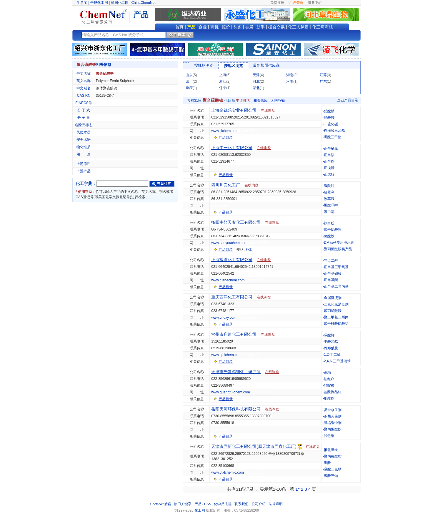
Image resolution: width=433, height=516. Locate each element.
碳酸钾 (329, 335)
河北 (256, 81)
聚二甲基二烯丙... (338, 317)
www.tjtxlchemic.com (227, 472)
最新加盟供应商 (266, 65)
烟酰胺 (329, 398)
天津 (256, 75)
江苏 (323, 75)
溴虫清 (329, 212)
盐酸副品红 (333, 392)
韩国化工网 (120, 3)
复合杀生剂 (333, 410)
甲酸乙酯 (331, 342)
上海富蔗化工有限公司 (231, 259)
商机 (214, 27)
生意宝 (82, 3)
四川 (189, 81)
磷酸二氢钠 (333, 469)
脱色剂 (329, 436)
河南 (289, 81)
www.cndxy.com (223, 317)
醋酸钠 (329, 111)
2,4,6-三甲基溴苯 (337, 361)
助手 (261, 27)
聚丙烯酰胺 (333, 311)
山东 (189, 75)
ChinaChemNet (143, 3)
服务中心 (315, 3)
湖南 (289, 75)
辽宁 (222, 88)
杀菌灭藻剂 (333, 416)
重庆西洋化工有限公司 (231, 297)
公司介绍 (259, 504)
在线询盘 (268, 110)
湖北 (256, 88)
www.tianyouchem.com (229, 243)
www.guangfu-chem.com (230, 392)
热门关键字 (182, 504)
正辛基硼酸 (333, 273)
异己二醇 (331, 260)
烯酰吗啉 (331, 205)
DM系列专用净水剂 (339, 243)
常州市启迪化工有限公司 (234, 334)
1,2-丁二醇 (332, 355)
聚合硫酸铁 (333, 230)
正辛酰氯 (331, 148)
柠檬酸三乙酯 (334, 130)
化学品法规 (223, 504)
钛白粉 (329, 223)
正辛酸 (329, 155)
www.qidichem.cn (225, 355)
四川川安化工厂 (225, 185)
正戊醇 (329, 174)
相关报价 (278, 100)
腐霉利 (329, 192)
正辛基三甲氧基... (338, 267)
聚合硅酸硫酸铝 (336, 324)
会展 (249, 27)
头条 (238, 27)
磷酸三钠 (331, 476)
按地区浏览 (233, 66)
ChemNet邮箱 (160, 504)
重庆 (189, 88)
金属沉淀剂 (333, 298)
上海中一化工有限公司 (231, 147)
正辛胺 (329, 161)
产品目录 (226, 138)
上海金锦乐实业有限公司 (234, 110)
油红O (329, 379)
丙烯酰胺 (331, 348)
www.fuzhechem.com (227, 280)
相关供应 (261, 100)
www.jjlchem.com (224, 131)
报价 (226, 27)
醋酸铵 (329, 118)
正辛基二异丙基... (338, 286)
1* (297, 489)
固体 (248, 250)
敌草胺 (329, 199)
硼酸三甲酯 (333, 137)
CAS (207, 504)
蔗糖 (327, 372)
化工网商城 (322, 27)
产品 (191, 27)
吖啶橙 (329, 385)
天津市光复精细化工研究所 (236, 371)
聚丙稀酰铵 (333, 456)
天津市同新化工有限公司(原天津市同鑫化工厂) (253, 446)
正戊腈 (329, 168)
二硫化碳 (331, 124)
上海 (222, 75)
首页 (179, 27)
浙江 (222, 81)
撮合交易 (276, 27)
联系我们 (241, 504)
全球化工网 (99, 3)
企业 (203, 27)
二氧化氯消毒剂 (336, 304)
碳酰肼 (329, 186)
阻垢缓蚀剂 (333, 423)
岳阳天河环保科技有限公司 (236, 409)
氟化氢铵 (331, 450)
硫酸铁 (329, 236)
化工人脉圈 (298, 27)
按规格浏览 (203, 65)
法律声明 (276, 504)
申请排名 (243, 100)
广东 (323, 81)
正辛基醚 (331, 280)
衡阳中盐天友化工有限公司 (236, 222)
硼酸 (327, 463)
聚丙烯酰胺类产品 (338, 249)
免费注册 (277, 3)
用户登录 (296, 3)
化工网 (199, 510)
